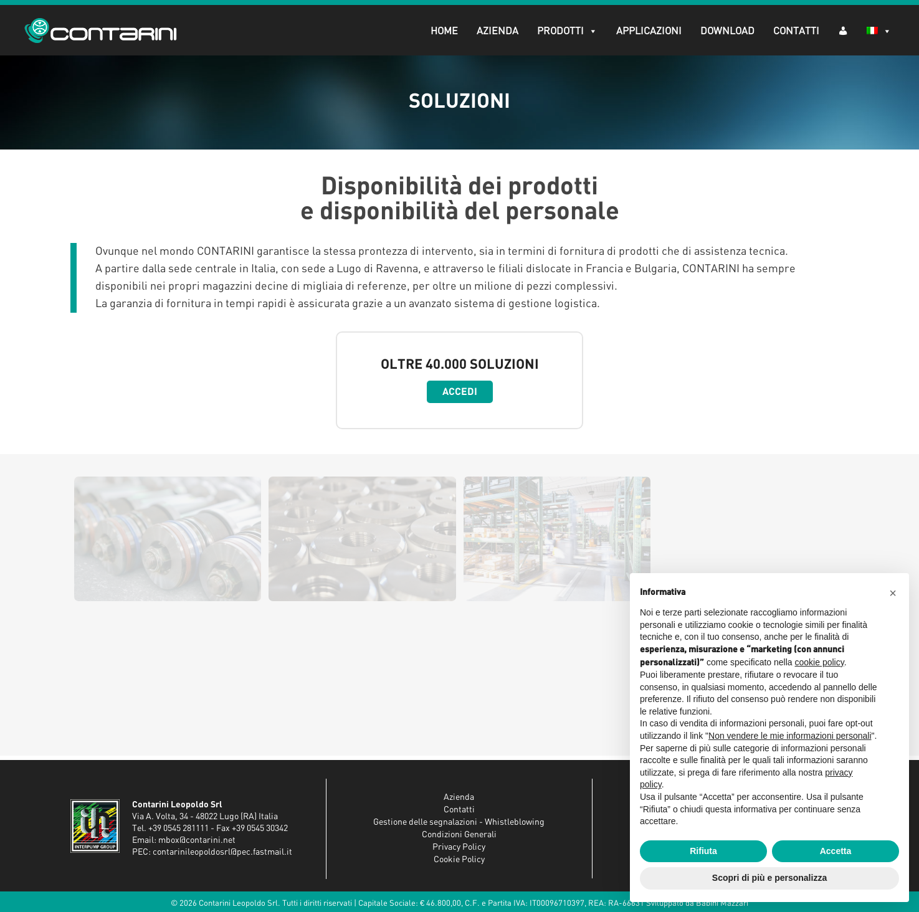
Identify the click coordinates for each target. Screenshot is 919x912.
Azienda (497, 31)
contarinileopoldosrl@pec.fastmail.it (222, 852)
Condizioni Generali (459, 834)
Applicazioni (648, 31)
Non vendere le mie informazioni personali (789, 736)
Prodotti (566, 31)
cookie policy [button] (819, 662)
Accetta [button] (836, 851)
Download (727, 31)
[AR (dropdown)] (842, 30)
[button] (893, 593)
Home (443, 31)
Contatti (796, 31)
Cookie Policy (459, 859)
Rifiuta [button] (703, 851)
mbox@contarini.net (197, 840)
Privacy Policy (458, 847)
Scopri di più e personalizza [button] (769, 878)
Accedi (459, 392)
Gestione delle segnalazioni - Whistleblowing (459, 822)
